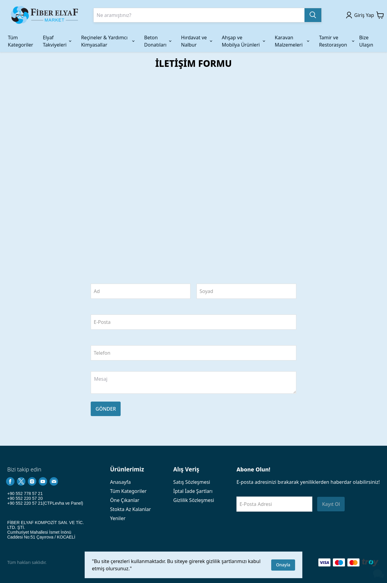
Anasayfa (120, 482)
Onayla (283, 565)
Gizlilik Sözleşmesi (193, 500)
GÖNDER (106, 408)
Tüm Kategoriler (128, 491)
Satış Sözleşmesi (191, 482)
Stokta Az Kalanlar (130, 509)
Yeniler (117, 518)
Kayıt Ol (331, 504)
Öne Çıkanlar (124, 500)
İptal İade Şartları (193, 491)
